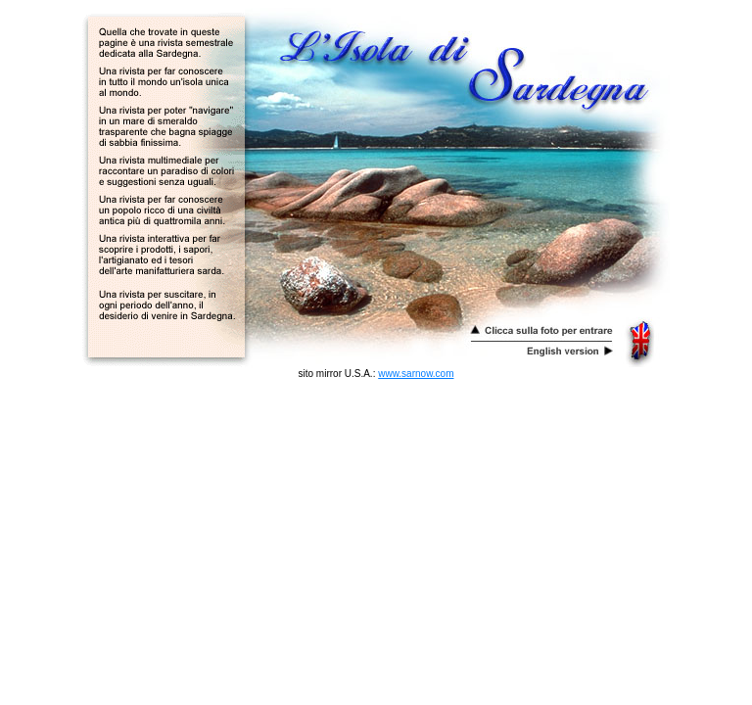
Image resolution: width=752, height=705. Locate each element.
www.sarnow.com (415, 373)
